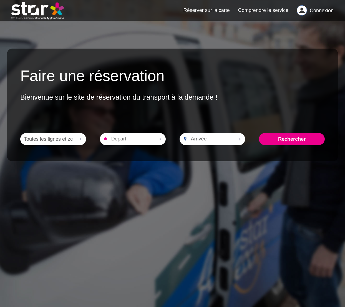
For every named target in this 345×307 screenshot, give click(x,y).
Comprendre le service (263, 13)
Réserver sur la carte (206, 13)
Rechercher (292, 144)
